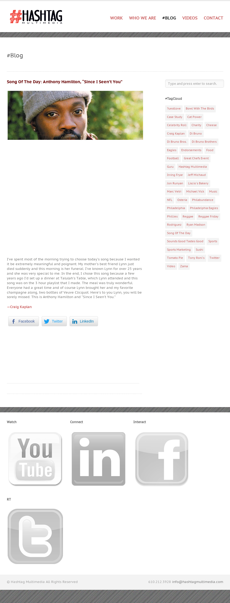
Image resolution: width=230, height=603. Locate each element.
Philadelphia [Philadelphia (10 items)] (176, 208)
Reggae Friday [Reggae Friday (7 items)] (208, 216)
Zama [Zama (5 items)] (184, 266)
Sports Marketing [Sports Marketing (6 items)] (179, 249)
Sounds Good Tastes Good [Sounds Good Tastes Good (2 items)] (185, 241)
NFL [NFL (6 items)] (169, 200)
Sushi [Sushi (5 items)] (199, 249)
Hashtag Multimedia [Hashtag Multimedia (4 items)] (193, 167)
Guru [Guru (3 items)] (170, 167)
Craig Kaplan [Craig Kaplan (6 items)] (176, 133)
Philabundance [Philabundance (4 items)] (202, 200)
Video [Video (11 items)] (171, 266)
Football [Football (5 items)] (173, 158)
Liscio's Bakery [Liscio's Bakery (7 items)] (198, 183)
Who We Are (142, 18)
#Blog (169, 18)
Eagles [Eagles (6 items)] (171, 150)
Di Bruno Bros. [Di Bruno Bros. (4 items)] (177, 142)
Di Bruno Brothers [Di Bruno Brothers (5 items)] (204, 142)
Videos (189, 18)
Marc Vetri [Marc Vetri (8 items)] (174, 191)
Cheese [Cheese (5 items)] (211, 125)
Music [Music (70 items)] (213, 191)
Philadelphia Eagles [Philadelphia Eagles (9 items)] (204, 208)
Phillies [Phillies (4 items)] (172, 216)
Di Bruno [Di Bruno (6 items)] (196, 133)
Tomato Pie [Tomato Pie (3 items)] (175, 258)
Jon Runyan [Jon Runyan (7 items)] (175, 183)
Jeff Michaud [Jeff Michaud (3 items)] (197, 175)
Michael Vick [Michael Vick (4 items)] (195, 191)
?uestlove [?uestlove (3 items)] (174, 108)
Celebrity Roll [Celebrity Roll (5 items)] (177, 125)
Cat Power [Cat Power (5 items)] (194, 117)
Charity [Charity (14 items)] (196, 125)
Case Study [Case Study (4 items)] (174, 117)
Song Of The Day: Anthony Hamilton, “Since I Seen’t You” (65, 82)
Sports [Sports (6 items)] (212, 241)
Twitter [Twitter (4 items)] (214, 258)
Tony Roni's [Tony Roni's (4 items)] (196, 258)
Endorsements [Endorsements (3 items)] (191, 150)
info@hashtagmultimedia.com (197, 582)
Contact (213, 18)
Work (116, 18)
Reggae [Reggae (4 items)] (188, 216)
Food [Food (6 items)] (209, 150)
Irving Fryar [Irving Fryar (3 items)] (175, 175)
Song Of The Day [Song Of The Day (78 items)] (178, 233)
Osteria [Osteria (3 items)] (182, 200)
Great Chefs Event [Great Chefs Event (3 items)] (196, 158)
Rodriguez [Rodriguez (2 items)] (174, 224)
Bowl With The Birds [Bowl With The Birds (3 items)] (200, 108)
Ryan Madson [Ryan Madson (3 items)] (196, 224)
